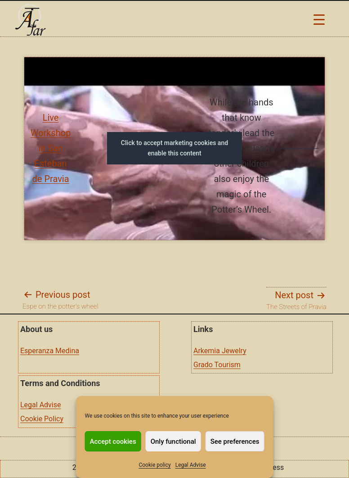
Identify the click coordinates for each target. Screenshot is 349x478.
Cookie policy (154, 465)
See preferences (235, 441)
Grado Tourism (217, 364)
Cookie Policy (41, 418)
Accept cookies (113, 441)
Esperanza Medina (49, 350)
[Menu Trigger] (319, 19)
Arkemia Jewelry (219, 350)
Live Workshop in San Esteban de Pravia (51, 148)
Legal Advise (190, 465)
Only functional (173, 441)
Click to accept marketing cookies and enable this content (174, 148)
